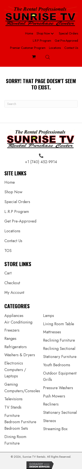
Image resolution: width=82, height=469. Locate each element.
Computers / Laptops (15, 373)
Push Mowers (54, 396)
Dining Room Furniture (15, 440)
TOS (8, 250)
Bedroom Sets (16, 428)
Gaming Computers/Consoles (22, 388)
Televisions (13, 399)
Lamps (48, 315)
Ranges (10, 338)
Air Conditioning (18, 322)
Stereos (49, 421)
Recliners (51, 404)
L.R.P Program (16, 211)
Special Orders (17, 202)
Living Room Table (58, 324)
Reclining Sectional (59, 348)
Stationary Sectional (60, 412)
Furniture (12, 415)
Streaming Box (55, 429)
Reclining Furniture (59, 340)
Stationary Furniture (60, 356)
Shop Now (13, 192)
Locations (12, 231)
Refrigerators (15, 347)
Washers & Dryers (19, 355)
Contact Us (13, 241)
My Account (14, 292)
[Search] (41, 104)
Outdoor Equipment (60, 373)
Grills (47, 379)
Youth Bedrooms (56, 365)
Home (9, 182)
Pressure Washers (58, 388)
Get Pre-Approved (20, 221)
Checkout (12, 283)
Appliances (13, 315)
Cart (8, 273)
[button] (52, 33)
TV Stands (12, 407)
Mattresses (52, 332)
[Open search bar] (47, 57)
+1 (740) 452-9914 (41, 162)
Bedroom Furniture (20, 422)
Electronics (13, 363)
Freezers (11, 330)
